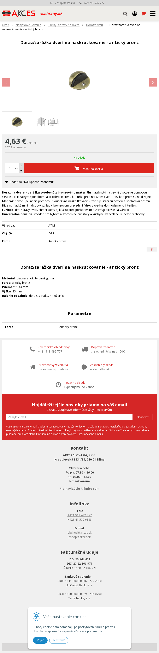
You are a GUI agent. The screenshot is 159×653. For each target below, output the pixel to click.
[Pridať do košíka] (89, 168)
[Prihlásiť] (134, 13)
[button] (125, 13)
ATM (51, 225)
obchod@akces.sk (79, 532)
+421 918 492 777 (94, 3)
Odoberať (142, 417)
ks (16, 168)
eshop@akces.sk (65, 3)
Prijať (40, 640)
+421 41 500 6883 (79, 519)
